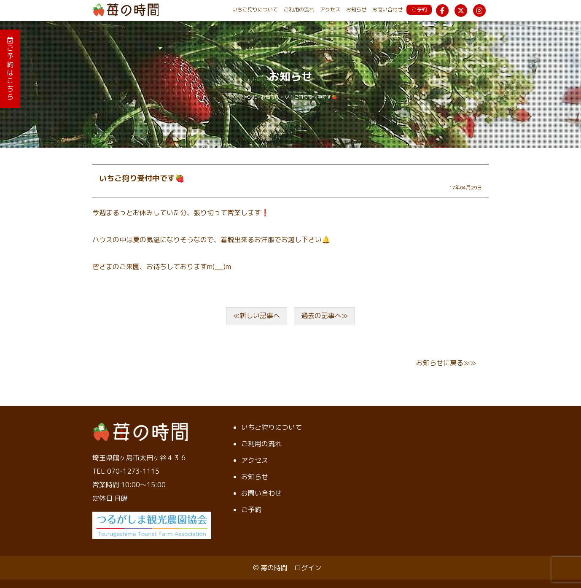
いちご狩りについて (255, 9)
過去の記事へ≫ (324, 315)
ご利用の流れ (299, 9)
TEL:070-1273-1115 (125, 471)
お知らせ (356, 9)
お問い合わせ (387, 9)
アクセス (330, 9)
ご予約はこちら (10, 69)
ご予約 (419, 9)
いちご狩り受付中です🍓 (141, 178)
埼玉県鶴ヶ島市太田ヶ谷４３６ (139, 457)
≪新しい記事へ (256, 315)
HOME (250, 97)
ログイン (307, 567)
